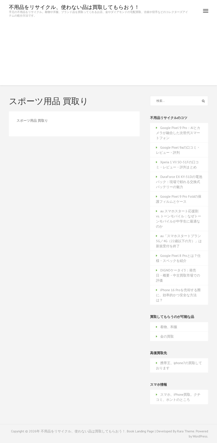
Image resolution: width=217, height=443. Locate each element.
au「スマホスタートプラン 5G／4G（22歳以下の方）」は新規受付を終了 (179, 241)
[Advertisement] (108, 49)
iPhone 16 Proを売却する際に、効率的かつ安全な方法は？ (178, 295)
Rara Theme (185, 431)
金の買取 (167, 336)
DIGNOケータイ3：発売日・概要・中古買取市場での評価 (178, 275)
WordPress (200, 436)
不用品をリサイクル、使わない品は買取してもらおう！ (74, 7)
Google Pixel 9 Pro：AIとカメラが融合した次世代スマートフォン (178, 133)
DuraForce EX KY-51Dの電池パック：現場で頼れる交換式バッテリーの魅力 (179, 182)
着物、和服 (168, 327)
